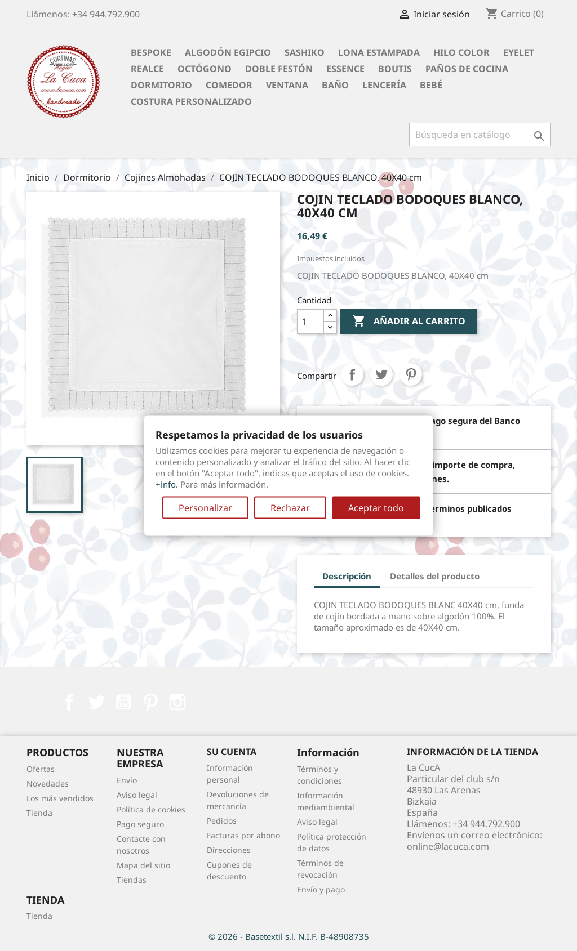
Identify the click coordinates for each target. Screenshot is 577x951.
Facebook (69, 702)
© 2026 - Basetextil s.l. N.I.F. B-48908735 (288, 936)
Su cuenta (231, 751)
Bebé (431, 85)
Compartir (352, 374)
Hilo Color (461, 52)
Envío (127, 780)
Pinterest (411, 374)
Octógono (204, 68)
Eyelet (518, 52)
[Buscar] (480, 134)
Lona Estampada (379, 52)
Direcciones (229, 850)
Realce (147, 68)
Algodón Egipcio (228, 52)
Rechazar (290, 508)
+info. (167, 484)
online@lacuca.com (448, 846)
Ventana (287, 85)
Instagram (177, 702)
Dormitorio (161, 85)
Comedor (229, 85)
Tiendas (132, 879)
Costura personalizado (191, 101)
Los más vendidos (60, 798)
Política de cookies (151, 809)
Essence (345, 68)
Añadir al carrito (408, 321)
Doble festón (279, 68)
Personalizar (205, 508)
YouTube (123, 702)
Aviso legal (137, 794)
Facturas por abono (243, 835)
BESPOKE (151, 52)
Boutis (395, 68)
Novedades (47, 783)
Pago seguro (140, 824)
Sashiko (305, 52)
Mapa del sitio (143, 865)
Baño (335, 85)
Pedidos (222, 820)
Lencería (384, 85)
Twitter (96, 702)
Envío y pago (321, 889)
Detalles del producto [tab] (435, 576)
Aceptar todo (376, 508)
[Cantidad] (310, 321)
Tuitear (381, 374)
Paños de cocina (466, 68)
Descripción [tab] (346, 576)
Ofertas (40, 769)
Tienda (39, 812)
